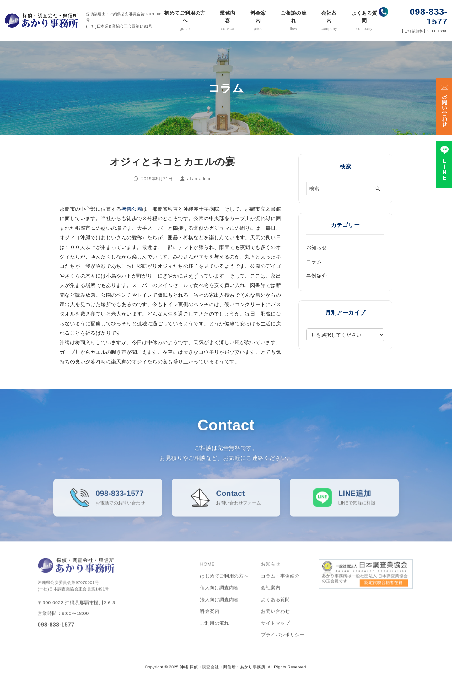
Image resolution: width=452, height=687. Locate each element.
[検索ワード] (345, 188)
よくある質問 (364, 20)
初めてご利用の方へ (185, 20)
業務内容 (227, 20)
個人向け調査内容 (219, 592)
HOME (207, 568)
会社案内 (329, 20)
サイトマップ (275, 627)
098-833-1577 (429, 16)
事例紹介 (316, 276)
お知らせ (316, 247)
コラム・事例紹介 (280, 580)
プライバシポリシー (282, 639)
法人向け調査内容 (219, 604)
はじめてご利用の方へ (224, 580)
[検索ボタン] (378, 188)
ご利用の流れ (214, 627)
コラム (314, 261)
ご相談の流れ (293, 20)
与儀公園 (131, 209)
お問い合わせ (275, 616)
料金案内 (258, 20)
